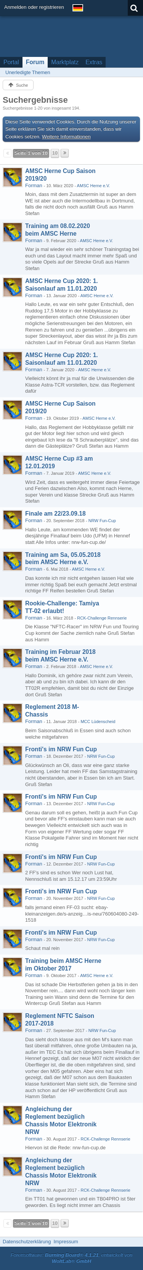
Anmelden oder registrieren (34, 7)
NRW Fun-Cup (102, 520)
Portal (11, 62)
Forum (35, 62)
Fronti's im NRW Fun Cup (61, 749)
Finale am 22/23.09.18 (55, 513)
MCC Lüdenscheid (97, 721)
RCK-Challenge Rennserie (102, 618)
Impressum (65, 1241)
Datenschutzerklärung (27, 1241)
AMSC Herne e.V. (93, 185)
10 (55, 153)
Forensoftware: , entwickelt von (72, 1258)
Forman (33, 185)
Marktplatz (65, 62)
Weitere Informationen (66, 136)
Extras (93, 62)
